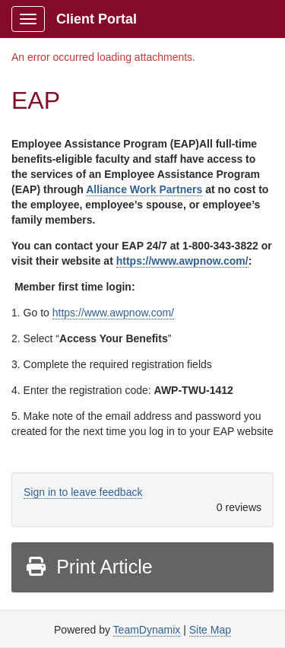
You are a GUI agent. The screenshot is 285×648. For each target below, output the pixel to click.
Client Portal (96, 19)
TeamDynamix (147, 630)
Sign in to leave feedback (83, 492)
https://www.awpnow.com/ (182, 261)
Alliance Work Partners (144, 189)
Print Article (88, 566)
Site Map (210, 630)
